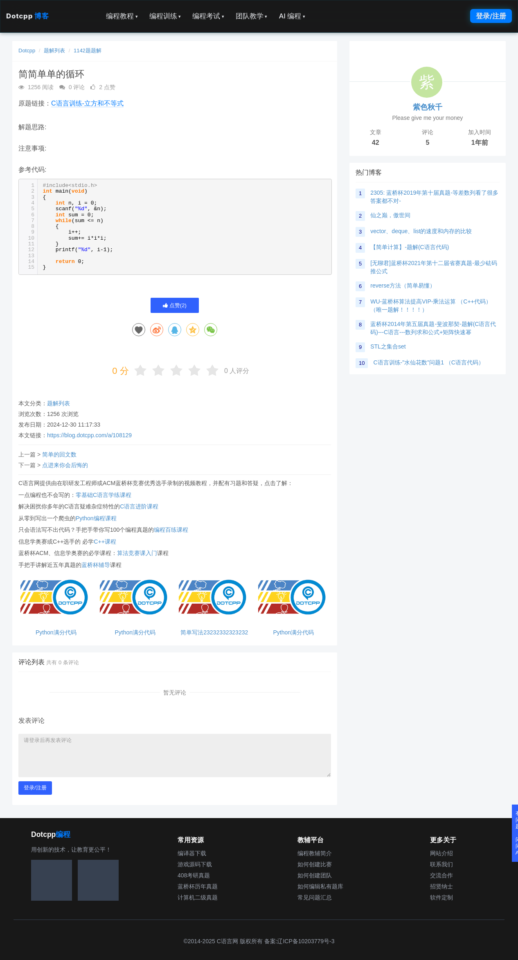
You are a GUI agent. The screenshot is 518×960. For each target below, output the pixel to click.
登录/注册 (491, 16)
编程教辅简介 (314, 853)
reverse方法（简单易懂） (402, 285)
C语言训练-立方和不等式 (87, 103)
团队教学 (252, 16)
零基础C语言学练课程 (103, 495)
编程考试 (208, 16)
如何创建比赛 (314, 864)
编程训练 (165, 16)
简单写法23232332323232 (214, 633)
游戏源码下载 (195, 864)
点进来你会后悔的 (65, 465)
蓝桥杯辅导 (95, 565)
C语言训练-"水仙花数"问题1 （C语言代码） (428, 362)
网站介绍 (441, 853)
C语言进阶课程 (139, 506)
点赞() (175, 305)
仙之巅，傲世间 (390, 215)
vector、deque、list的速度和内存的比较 (421, 231)
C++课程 (105, 541)
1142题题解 (87, 50)
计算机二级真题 (198, 897)
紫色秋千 (427, 107)
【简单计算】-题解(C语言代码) (409, 247)
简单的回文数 (59, 454)
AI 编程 (292, 16)
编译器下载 (192, 853)
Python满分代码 (56, 633)
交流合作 (441, 875)
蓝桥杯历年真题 (198, 886)
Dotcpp (27, 16)
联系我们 (441, 864)
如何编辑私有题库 (320, 886)
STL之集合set (387, 346)
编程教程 (122, 16)
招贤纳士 (441, 886)
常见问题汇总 (314, 897)
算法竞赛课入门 (137, 553)
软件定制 (441, 897)
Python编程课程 (96, 518)
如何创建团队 (314, 875)
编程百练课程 (171, 529)
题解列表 (54, 50)
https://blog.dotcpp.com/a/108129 (89, 435)
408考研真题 (194, 875)
